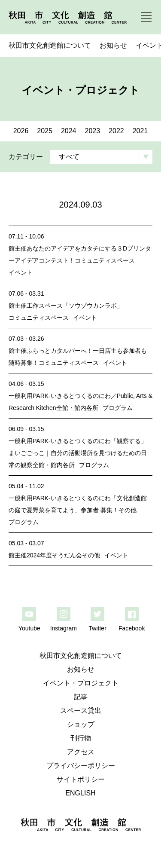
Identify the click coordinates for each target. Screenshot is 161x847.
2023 (92, 131)
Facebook (131, 628)
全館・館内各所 (77, 407)
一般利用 (21, 395)
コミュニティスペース (105, 260)
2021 (140, 131)
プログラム (118, 407)
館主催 (18, 248)
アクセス (80, 751)
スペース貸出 (80, 710)
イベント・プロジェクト (80, 683)
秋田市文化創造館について (50, 45)
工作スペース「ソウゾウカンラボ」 (75, 305)
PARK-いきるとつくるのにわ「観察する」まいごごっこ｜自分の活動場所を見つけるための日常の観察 (78, 452)
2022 (116, 131)
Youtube (29, 628)
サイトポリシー (81, 779)
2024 (68, 131)
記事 (81, 696)
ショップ (80, 724)
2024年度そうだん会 (54, 555)
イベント (21, 272)
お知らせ (113, 45)
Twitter (97, 628)
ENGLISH (80, 793)
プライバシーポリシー (80, 765)
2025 (44, 131)
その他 (127, 510)
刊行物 (80, 738)
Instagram (63, 628)
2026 (21, 131)
